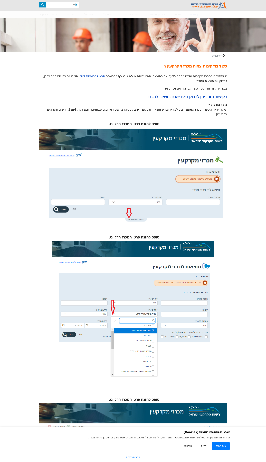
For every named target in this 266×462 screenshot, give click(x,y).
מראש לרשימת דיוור (92, 76)
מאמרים (71, 14)
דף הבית (195, 14)
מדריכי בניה (131, 14)
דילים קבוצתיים (158, 14)
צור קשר (43, 14)
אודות (178, 14)
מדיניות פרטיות (133, 457)
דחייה (203, 446)
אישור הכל (221, 446)
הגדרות (188, 446)
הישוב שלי (89, 14)
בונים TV (107, 14)
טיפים (55, 14)
